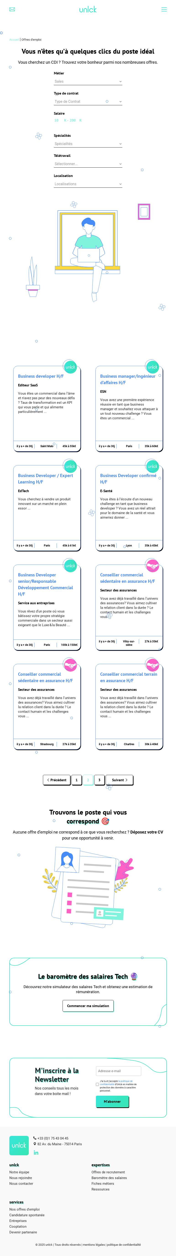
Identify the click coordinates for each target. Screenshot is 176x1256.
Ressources (101, 1189)
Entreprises (18, 1220)
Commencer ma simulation (88, 1005)
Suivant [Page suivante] (118, 780)
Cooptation (17, 1226)
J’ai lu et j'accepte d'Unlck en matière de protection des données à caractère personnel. (118, 1086)
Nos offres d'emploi (24, 1209)
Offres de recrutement (108, 1172)
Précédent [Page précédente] (58, 780)
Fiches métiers (103, 1183)
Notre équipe (19, 1172)
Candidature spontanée (27, 1215)
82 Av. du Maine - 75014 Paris (59, 1144)
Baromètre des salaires (109, 1177)
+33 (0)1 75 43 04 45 (52, 1138)
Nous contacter (21, 1183)
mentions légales (94, 1245)
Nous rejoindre (20, 1177)
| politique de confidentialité (123, 1245)
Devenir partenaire (23, 1232)
